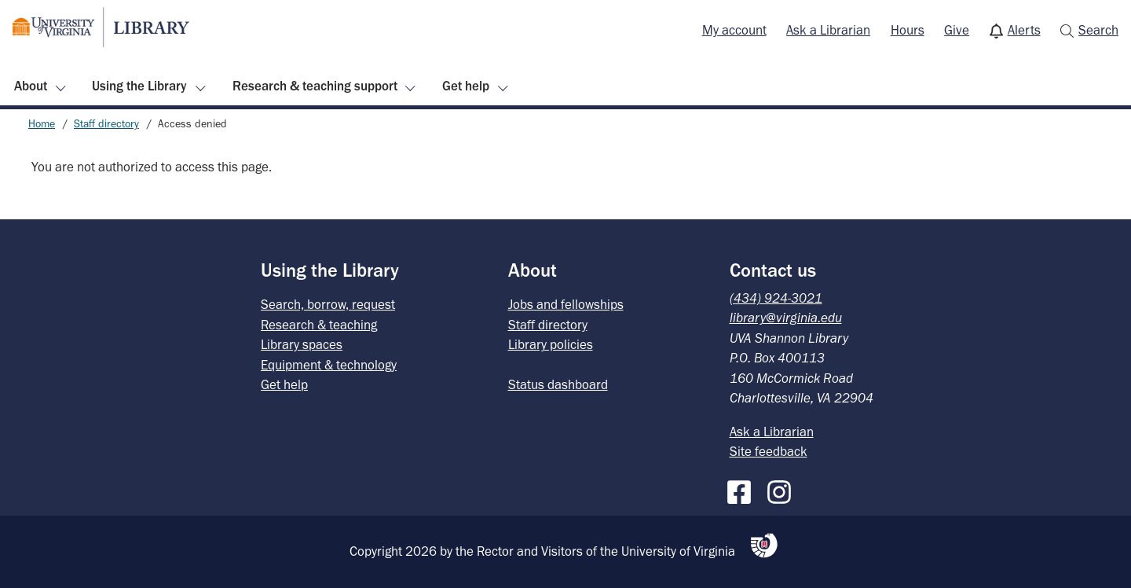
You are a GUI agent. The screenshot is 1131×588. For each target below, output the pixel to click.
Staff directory (106, 123)
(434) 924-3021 (776, 298)
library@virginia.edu (786, 317)
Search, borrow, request (328, 304)
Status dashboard (558, 384)
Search (1098, 30)
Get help (465, 86)
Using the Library (139, 86)
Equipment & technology (329, 365)
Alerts (1024, 30)
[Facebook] (743, 489)
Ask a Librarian (828, 30)
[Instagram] (783, 489)
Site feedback (768, 451)
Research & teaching (319, 325)
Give (956, 30)
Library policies (550, 344)
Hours (907, 30)
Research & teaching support (314, 86)
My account (734, 30)
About (30, 86)
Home (41, 123)
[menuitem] (734, 30)
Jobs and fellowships (566, 304)
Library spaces (301, 344)
